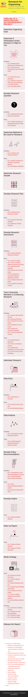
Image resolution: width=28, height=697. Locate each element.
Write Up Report (12, 680)
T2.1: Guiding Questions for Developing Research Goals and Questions (15, 123)
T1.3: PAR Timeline (13, 84)
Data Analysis (12, 672)
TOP (7, 685)
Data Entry (11, 670)
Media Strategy (12, 681)
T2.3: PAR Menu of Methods (15, 166)
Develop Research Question (16, 653)
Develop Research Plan (14, 660)
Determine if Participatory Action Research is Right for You (16, 649)
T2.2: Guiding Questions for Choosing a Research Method (15, 162)
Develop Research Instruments (16, 662)
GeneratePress (14, 694)
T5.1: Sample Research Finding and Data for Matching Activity (14, 443)
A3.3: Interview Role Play (15, 319)
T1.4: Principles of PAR (14, 86)
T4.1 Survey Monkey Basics (15, 408)
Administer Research (14, 668)
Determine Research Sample (16, 659)
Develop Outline (12, 678)
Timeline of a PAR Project (13, 643)
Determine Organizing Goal (15, 645)
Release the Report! (13, 683)
